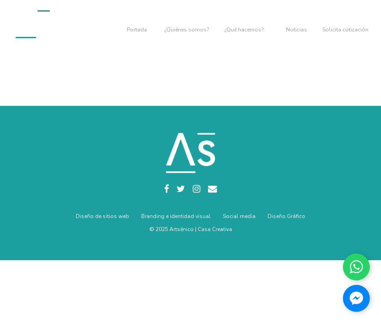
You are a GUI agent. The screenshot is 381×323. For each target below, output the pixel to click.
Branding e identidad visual (176, 216)
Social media (239, 216)
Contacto (345, 24)
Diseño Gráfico (286, 216)
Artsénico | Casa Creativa (200, 229)
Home (138, 24)
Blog (296, 24)
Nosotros (187, 24)
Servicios (244, 24)
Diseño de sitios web (102, 216)
